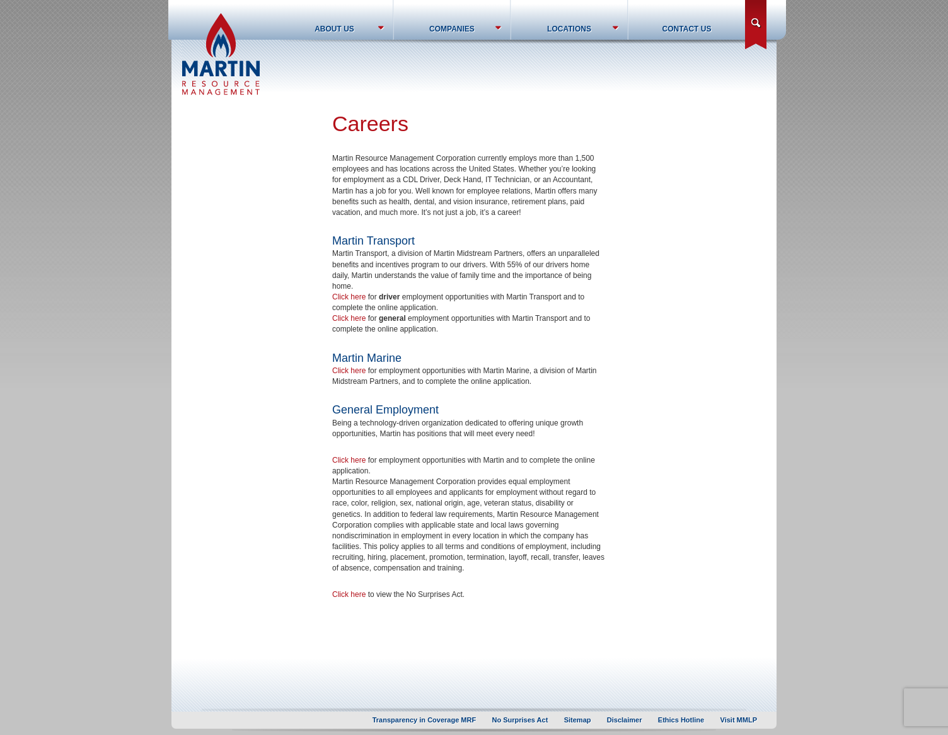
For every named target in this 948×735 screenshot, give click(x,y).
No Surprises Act (520, 720)
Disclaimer (624, 720)
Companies (452, 29)
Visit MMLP (738, 720)
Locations (569, 29)
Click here (349, 296)
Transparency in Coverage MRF (424, 720)
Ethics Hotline (681, 720)
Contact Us (687, 29)
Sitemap (577, 720)
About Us (334, 29)
